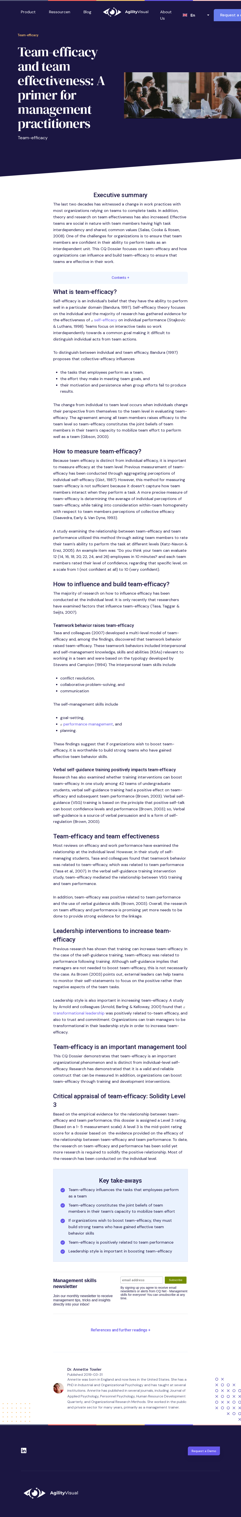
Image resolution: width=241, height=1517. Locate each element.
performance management (88, 724)
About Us (166, 15)
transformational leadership (79, 1013)
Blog (87, 12)
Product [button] (28, 12)
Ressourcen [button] (59, 12)
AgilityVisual (126, 12)
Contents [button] (120, 278)
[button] (120, 1330)
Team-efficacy (28, 35)
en (192, 15)
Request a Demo (204, 1451)
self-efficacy (105, 320)
